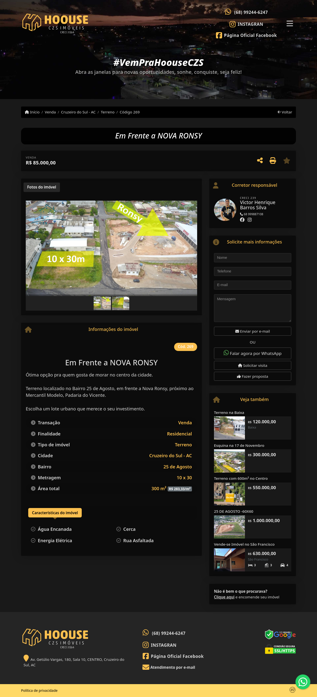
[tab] (42, 187)
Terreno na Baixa (229, 412)
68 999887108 (251, 214)
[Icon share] (246, 24)
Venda (50, 111)
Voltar (285, 111)
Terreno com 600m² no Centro (241, 478)
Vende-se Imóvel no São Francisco (244, 544)
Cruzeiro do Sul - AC (78, 111)
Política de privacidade (39, 690)
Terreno (107, 111)
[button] (39, 248)
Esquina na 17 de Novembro (239, 445)
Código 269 (130, 111)
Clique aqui (224, 596)
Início (32, 111)
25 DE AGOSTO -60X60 (233, 511)
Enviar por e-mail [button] (252, 331)
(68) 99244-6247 (251, 12)
